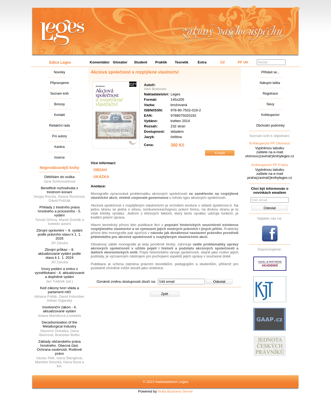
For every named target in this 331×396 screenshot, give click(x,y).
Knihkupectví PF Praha (269, 165)
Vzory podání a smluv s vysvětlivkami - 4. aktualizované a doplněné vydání (59, 273)
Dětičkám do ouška (59, 177)
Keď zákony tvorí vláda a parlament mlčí (59, 290)
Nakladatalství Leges (62, 33)
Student (140, 62)
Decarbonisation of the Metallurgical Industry (59, 324)
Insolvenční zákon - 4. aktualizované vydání (59, 309)
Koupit (220, 153)
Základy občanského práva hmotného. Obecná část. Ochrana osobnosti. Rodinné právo (59, 347)
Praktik (161, 62)
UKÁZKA (101, 177)
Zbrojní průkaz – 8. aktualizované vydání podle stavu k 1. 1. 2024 (59, 254)
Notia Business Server (175, 391)
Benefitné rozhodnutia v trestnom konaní (59, 190)
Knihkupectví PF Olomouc (269, 143)
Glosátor (120, 62)
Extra (202, 62)
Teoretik (181, 62)
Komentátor (100, 62)
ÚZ (222, 62)
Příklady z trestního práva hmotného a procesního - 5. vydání (59, 211)
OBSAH (100, 170)
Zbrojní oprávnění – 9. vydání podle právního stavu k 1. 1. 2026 (59, 234)
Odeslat (219, 282)
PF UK (243, 62)
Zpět (164, 294)
